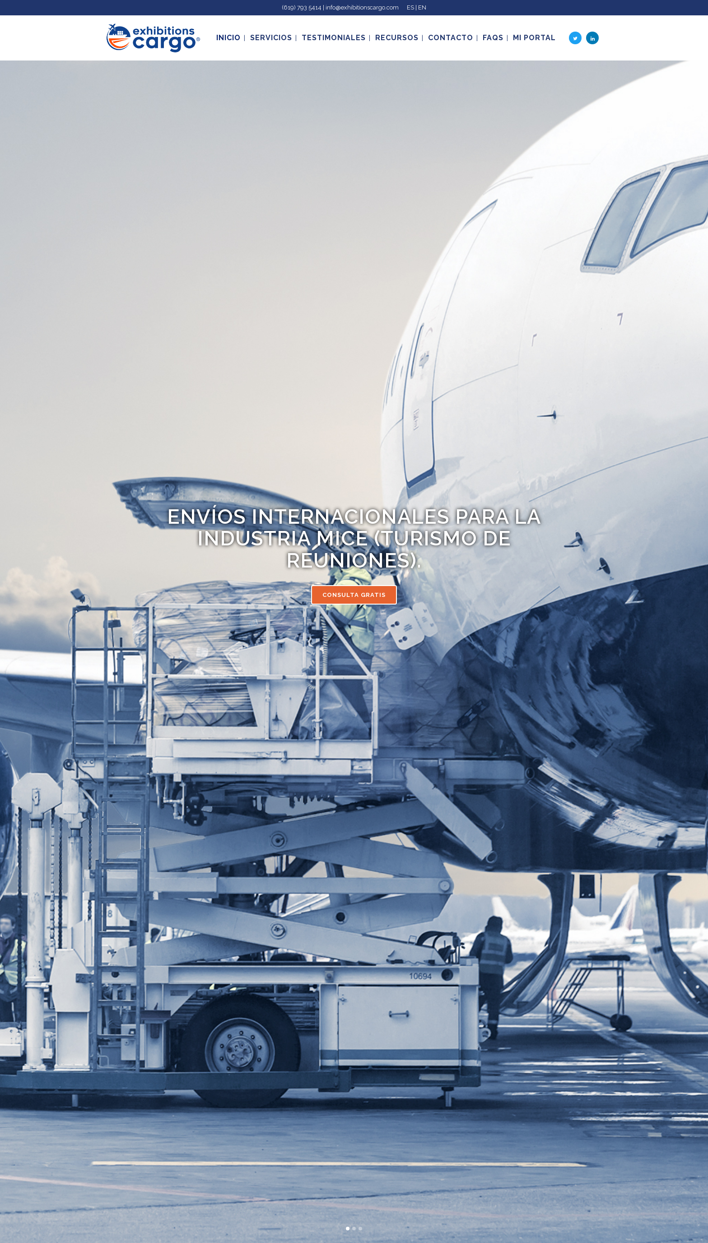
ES (410, 7)
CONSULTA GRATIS (354, 594)
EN (422, 7)
